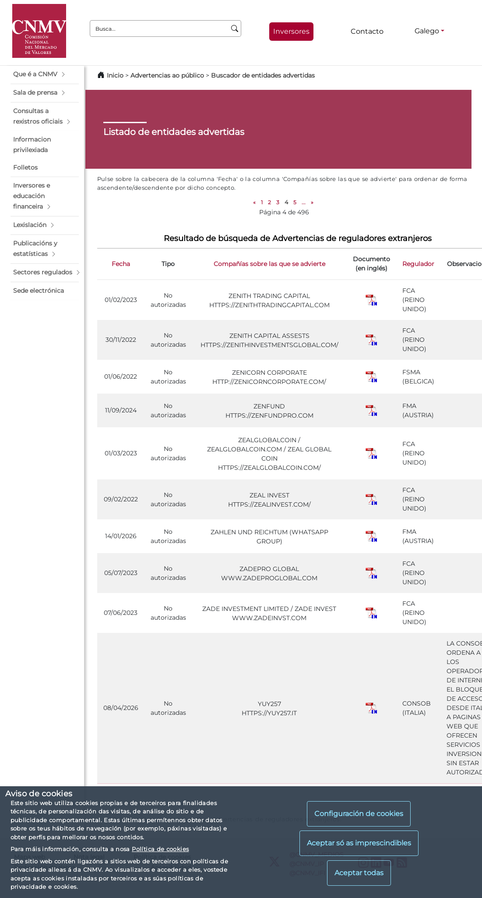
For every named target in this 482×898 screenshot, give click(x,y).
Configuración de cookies (358, 813)
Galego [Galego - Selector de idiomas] (427, 31)
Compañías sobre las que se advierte (269, 264)
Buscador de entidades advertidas (263, 75)
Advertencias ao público (167, 75)
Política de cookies (160, 848)
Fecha (121, 264)
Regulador (418, 264)
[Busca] (235, 28)
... (304, 202)
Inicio (115, 75)
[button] (45, 74)
